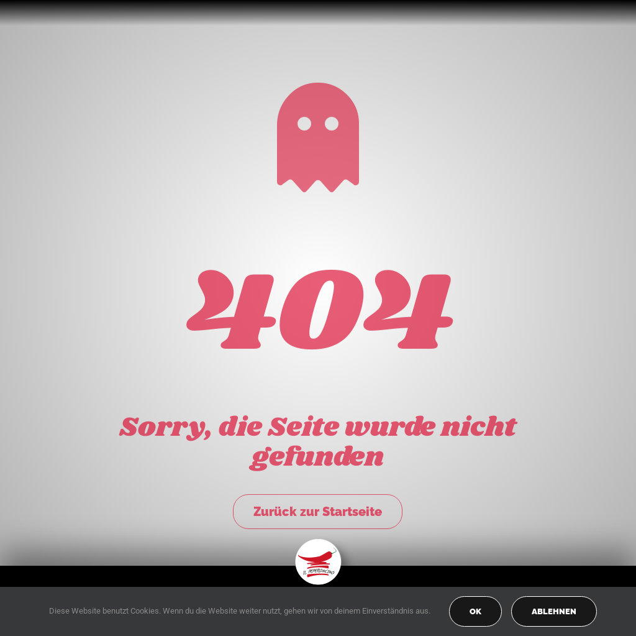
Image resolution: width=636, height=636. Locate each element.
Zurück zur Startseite (317, 509)
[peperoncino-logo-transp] (318, 543)
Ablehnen (554, 611)
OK (475, 611)
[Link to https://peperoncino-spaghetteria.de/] (318, 135)
